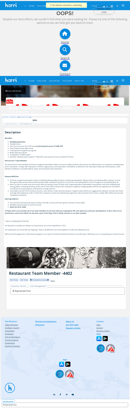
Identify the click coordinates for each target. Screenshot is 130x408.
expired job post (11, 405)
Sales (98, 325)
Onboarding (9, 331)
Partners (66, 81)
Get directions (8, 402)
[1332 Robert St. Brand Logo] (65, 102)
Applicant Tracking (12, 328)
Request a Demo (104, 9)
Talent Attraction (11, 325)
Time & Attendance (12, 337)
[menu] (122, 5)
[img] (66, 258)
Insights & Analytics (12, 346)
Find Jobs (41, 6)
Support (99, 328)
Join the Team (72, 325)
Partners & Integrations (45, 321)
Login (104, 12)
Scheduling (9, 334)
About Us (78, 81)
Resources (54, 81)
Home (31, 6)
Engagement (10, 343)
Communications (11, 340)
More (94, 6)
